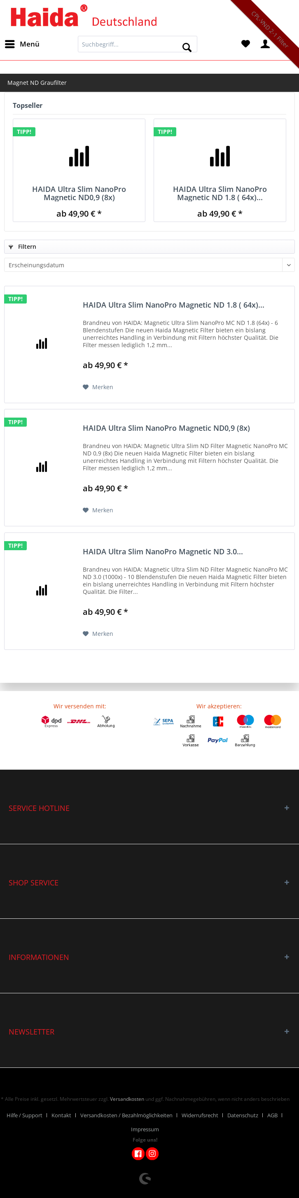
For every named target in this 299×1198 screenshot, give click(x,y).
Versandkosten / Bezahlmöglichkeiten (126, 1115)
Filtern (22, 246)
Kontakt (61, 1115)
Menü (22, 43)
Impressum (145, 1129)
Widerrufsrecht (200, 1115)
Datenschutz (242, 1115)
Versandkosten (127, 1098)
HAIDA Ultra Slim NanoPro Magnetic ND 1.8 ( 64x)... (220, 193)
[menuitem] (22, 44)
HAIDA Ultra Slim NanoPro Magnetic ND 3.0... (163, 551)
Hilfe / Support (24, 1115)
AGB (272, 1115)
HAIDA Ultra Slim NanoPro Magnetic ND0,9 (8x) (79, 193)
